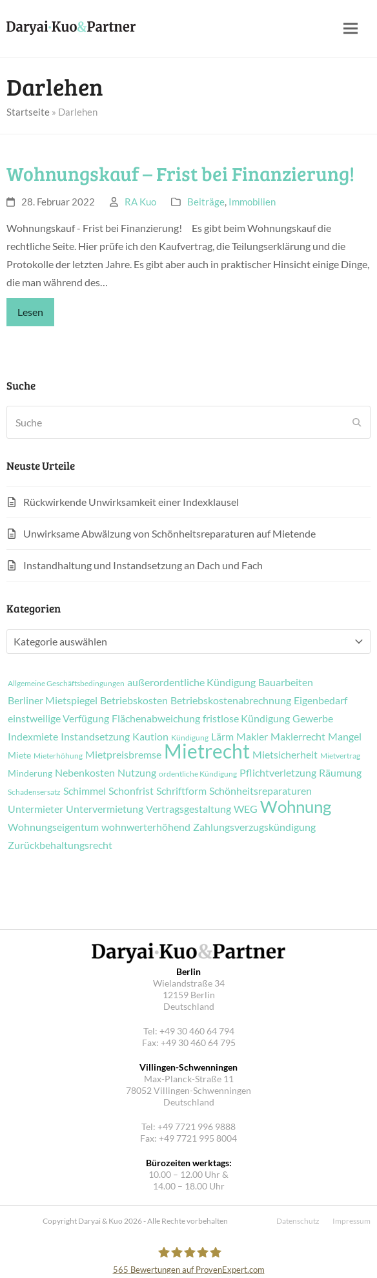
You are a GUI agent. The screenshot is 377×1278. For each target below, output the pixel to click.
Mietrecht (207, 751)
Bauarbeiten (285, 682)
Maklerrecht (297, 736)
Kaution (150, 736)
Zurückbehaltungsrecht (60, 845)
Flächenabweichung (156, 718)
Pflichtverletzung (277, 773)
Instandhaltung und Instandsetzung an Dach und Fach (143, 565)
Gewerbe (312, 718)
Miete (19, 755)
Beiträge (206, 201)
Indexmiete (33, 736)
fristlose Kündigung (246, 718)
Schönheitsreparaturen (260, 791)
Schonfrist (131, 791)
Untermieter (35, 809)
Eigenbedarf (320, 700)
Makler (252, 736)
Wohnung (295, 806)
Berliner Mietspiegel (52, 700)
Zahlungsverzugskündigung (254, 827)
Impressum (351, 1221)
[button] (350, 28)
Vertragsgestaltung (188, 809)
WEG (246, 809)
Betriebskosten (134, 700)
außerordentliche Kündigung (191, 682)
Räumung (340, 773)
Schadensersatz (34, 792)
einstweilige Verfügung (58, 718)
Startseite (28, 112)
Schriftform (181, 791)
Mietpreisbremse (123, 755)
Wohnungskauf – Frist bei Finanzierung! (180, 173)
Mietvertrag (340, 756)
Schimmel (84, 791)
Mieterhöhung (58, 756)
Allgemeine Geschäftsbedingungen (66, 683)
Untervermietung (104, 809)
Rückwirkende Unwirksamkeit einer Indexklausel (131, 502)
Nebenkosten (85, 773)
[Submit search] (357, 422)
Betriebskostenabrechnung (230, 700)
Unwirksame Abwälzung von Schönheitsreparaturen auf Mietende (169, 533)
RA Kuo (140, 201)
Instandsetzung (95, 736)
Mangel (345, 736)
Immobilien (252, 201)
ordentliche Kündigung (198, 774)
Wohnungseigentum (53, 827)
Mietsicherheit (285, 755)
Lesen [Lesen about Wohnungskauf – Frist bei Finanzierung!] (30, 312)
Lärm (222, 736)
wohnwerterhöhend (145, 827)
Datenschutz (298, 1221)
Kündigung (190, 738)
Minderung (30, 773)
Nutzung (136, 773)
